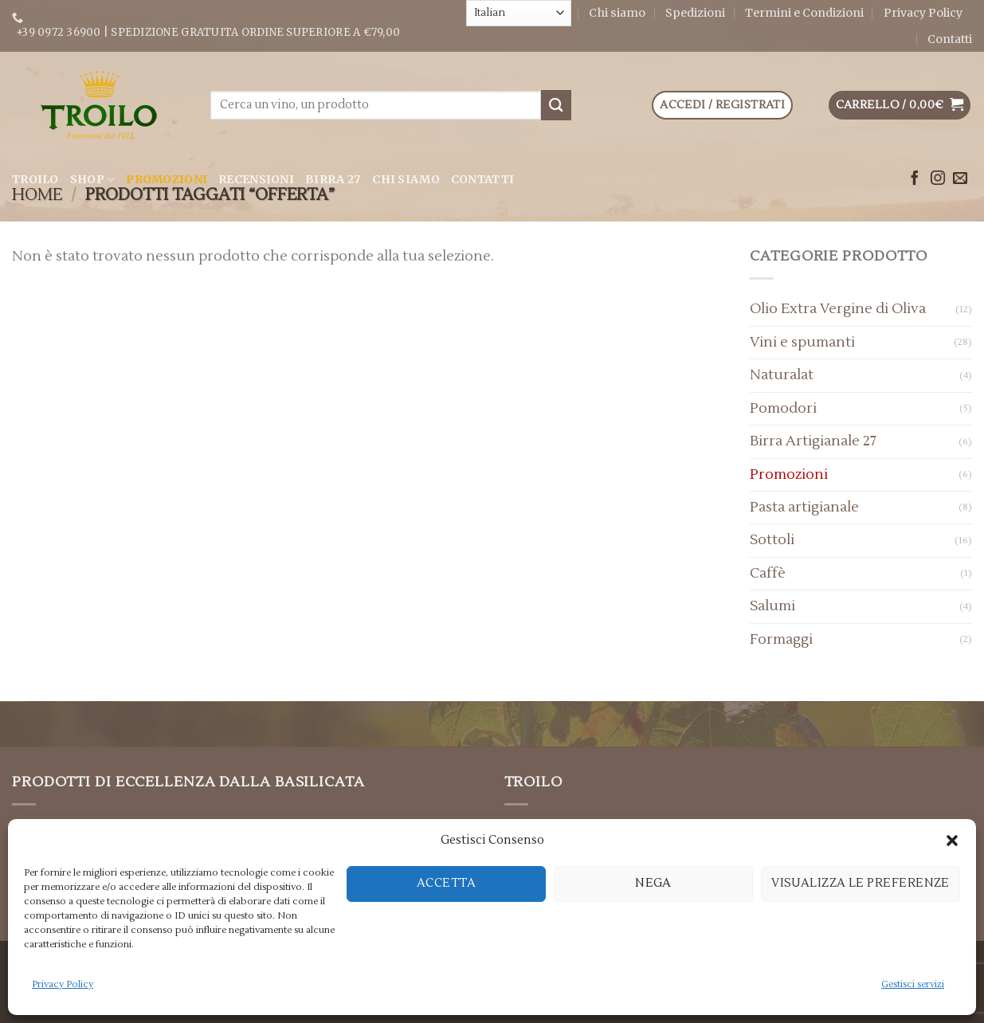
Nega (653, 883)
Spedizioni (695, 13)
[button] (952, 841)
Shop (93, 179)
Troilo (35, 179)
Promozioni (166, 179)
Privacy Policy (62, 984)
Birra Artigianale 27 (813, 441)
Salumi (772, 606)
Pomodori (783, 408)
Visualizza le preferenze (860, 883)
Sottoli (772, 540)
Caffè (768, 573)
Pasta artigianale (804, 507)
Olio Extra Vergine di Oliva (838, 309)
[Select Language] (519, 12)
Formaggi (781, 639)
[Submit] (556, 105)
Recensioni (256, 179)
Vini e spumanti (802, 342)
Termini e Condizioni (804, 13)
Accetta (446, 883)
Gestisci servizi (912, 984)
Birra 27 (333, 179)
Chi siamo (617, 13)
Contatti (949, 39)
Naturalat (781, 375)
